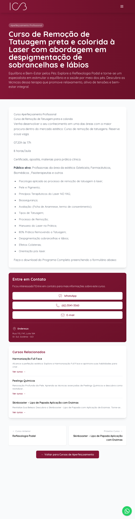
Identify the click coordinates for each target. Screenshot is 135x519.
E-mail (67, 315)
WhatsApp (67, 296)
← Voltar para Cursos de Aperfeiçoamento (67, 454)
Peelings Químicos (23, 380)
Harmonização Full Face (27, 358)
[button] (127, 511)
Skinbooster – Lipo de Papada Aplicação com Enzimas (45, 402)
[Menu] (122, 6)
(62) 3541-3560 (67, 305)
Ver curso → (19, 371)
